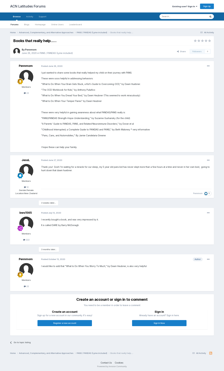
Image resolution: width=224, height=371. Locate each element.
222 (26, 239)
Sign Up (207, 6)
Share (181, 51)
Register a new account (64, 323)
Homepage (40, 24)
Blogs (26, 24)
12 (26, 187)
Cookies (119, 362)
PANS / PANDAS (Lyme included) (56, 53)
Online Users (57, 24)
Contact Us (106, 362)
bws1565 (25, 212)
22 (26, 93)
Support (42, 16)
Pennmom (31, 49)
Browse (17, 18)
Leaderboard (75, 24)
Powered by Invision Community (112, 366)
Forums (15, 24)
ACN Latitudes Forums (27, 6)
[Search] (175, 16)
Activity (29, 16)
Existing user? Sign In (184, 6)
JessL (26, 160)
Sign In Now (159, 323)
